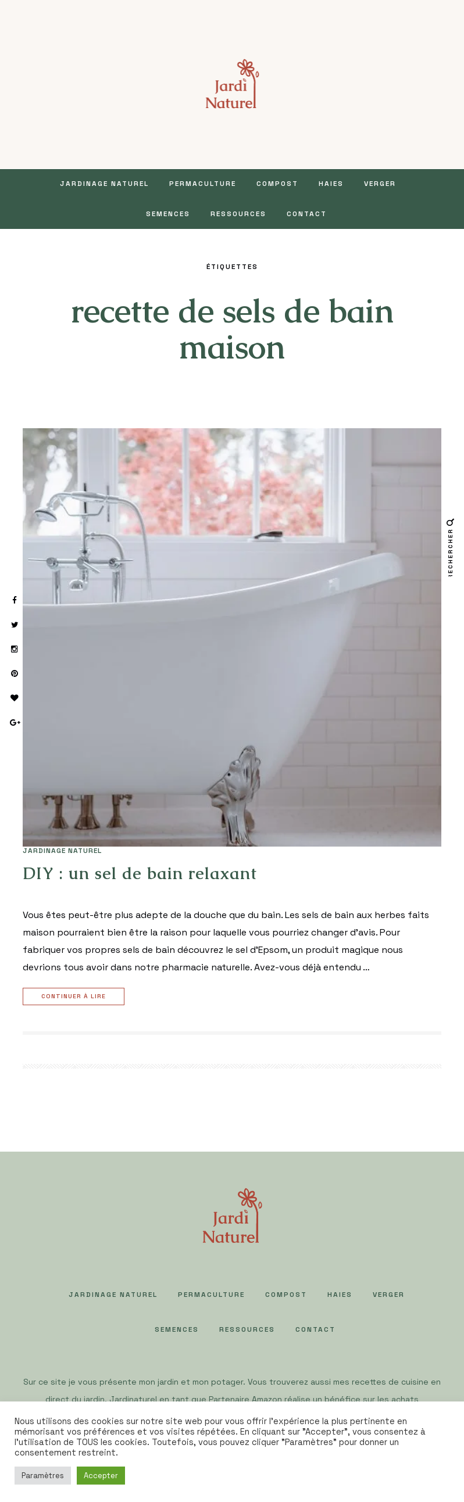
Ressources (238, 213)
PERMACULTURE (202, 183)
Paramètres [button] (43, 1476)
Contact (307, 213)
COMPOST (277, 183)
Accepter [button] (101, 1476)
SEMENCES (168, 213)
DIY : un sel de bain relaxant (140, 873)
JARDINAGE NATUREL (104, 183)
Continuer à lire (75, 996)
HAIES (331, 183)
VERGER (380, 183)
